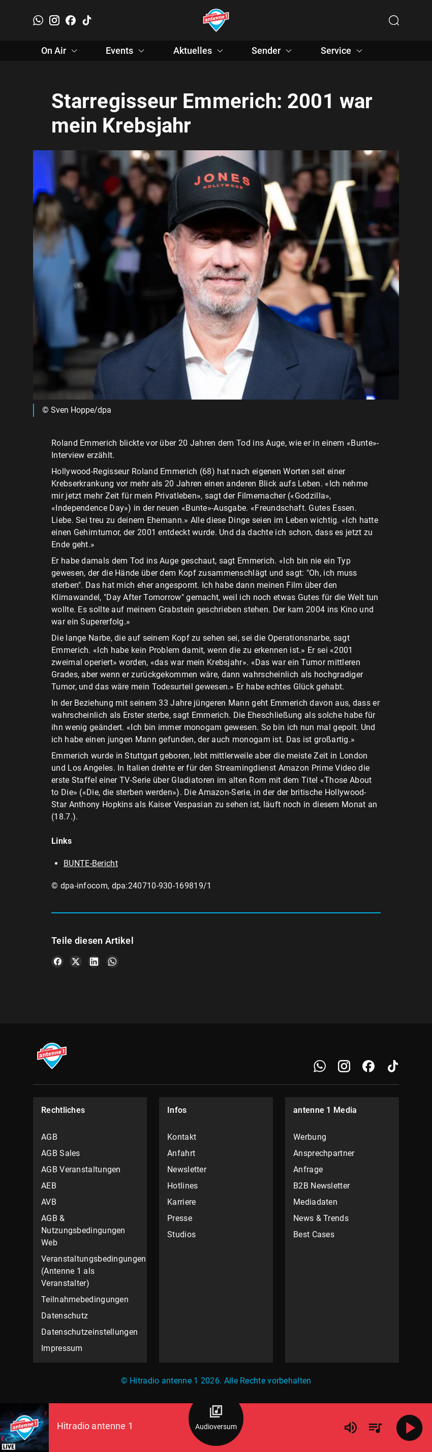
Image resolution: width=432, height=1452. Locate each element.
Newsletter (186, 1169)
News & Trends (321, 1218)
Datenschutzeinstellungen (89, 1332)
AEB (48, 1186)
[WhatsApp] (38, 20)
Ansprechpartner (324, 1153)
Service (343, 51)
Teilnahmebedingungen (85, 1299)
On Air (60, 51)
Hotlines (182, 1186)
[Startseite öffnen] (216, 20)
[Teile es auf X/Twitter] (76, 961)
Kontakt (181, 1137)
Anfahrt (181, 1153)
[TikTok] (87, 20)
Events (126, 51)
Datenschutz (64, 1316)
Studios (181, 1234)
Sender (273, 51)
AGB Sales (60, 1153)
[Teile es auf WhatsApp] (112, 961)
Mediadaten (315, 1202)
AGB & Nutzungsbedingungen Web (83, 1230)
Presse (179, 1218)
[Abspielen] (409, 1427)
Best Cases (313, 1234)
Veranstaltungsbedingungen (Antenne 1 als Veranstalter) (90, 1271)
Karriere (181, 1202)
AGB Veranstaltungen (81, 1169)
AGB (49, 1137)
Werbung (309, 1137)
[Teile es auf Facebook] (57, 961)
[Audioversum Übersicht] (216, 1418)
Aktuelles (199, 51)
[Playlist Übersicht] (375, 1428)
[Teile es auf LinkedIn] (94, 961)
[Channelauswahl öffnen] (394, 20)
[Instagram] (54, 20)
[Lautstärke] (351, 1428)
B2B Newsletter (321, 1186)
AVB (48, 1202)
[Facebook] (71, 20)
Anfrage (308, 1169)
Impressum (62, 1348)
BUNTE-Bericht (91, 863)
